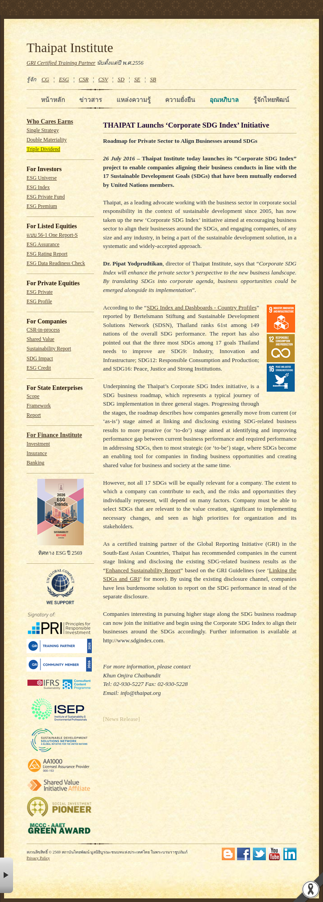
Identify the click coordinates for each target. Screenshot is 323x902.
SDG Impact (40, 359)
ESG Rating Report (47, 254)
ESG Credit (39, 368)
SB (153, 79)
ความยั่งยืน (180, 99)
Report (34, 415)
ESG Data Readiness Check (56, 263)
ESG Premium (42, 206)
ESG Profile (39, 302)
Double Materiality (47, 140)
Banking (36, 463)
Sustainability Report (49, 349)
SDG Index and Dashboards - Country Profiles (201, 307)
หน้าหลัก (53, 99)
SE (137, 79)
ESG (64, 79)
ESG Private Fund (46, 197)
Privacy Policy (38, 858)
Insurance (37, 453)
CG (45, 79)
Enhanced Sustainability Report (143, 570)
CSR (84, 79)
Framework (39, 406)
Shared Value (40, 339)
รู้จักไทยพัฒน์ (271, 99)
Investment (38, 444)
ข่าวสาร (90, 99)
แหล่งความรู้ (134, 99)
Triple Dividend (43, 149)
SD (121, 79)
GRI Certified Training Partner (61, 63)
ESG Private (40, 292)
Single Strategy (43, 130)
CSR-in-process (43, 330)
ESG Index (38, 187)
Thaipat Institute (70, 47)
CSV (103, 79)
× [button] (6, 875)
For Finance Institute (54, 435)
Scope (33, 396)
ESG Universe (42, 178)
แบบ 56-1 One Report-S (52, 235)
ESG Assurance (43, 245)
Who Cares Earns (50, 121)
